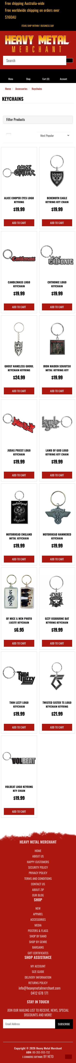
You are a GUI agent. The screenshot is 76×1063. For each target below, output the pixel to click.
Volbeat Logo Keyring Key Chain (19, 788)
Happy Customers (38, 862)
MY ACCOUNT (38, 966)
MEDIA (38, 925)
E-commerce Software (32, 1057)
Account (63, 79)
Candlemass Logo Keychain (19, 284)
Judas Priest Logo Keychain (19, 452)
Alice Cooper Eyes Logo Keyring (19, 200)
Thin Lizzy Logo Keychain (19, 704)
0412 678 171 (39, 993)
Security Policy (38, 867)
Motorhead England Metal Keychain (19, 536)
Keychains (37, 88)
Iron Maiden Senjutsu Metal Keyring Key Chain (57, 370)
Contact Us (38, 884)
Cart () (45, 79)
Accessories (21, 88)
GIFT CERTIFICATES (38, 953)
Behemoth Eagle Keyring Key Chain (57, 200)
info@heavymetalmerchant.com (40, 988)
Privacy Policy (38, 872)
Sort (31, 134)
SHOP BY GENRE (38, 941)
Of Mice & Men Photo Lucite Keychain (19, 620)
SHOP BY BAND (38, 936)
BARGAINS (38, 947)
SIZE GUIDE (38, 971)
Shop (28, 79)
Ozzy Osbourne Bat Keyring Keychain (57, 620)
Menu (10, 79)
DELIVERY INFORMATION (38, 977)
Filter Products (15, 120)
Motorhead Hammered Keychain (57, 536)
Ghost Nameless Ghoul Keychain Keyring (18, 368)
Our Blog (38, 895)
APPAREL (38, 914)
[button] (68, 1056)
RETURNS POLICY (37, 982)
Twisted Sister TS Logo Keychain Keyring (57, 704)
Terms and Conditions (38, 878)
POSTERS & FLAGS (38, 930)
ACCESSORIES (38, 919)
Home (8, 88)
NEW (38, 908)
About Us (38, 856)
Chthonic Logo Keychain (56, 284)
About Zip (38, 889)
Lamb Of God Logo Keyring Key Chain (57, 452)
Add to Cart (19, 223)
